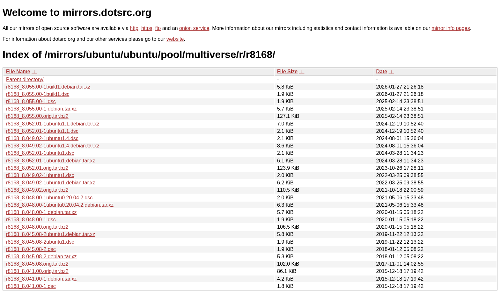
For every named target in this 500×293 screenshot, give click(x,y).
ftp (158, 28)
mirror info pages (451, 28)
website (175, 39)
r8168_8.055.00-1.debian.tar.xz (41, 108)
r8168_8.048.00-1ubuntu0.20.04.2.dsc (49, 197)
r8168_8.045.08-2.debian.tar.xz (41, 256)
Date (381, 71)
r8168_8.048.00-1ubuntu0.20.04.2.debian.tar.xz (60, 205)
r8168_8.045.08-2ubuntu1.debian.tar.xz (50, 234)
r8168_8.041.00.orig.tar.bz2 (37, 271)
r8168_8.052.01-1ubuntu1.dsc (40, 153)
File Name (18, 71)
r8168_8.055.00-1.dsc (31, 101)
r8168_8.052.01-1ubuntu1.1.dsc (42, 131)
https (146, 28)
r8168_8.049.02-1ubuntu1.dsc (40, 175)
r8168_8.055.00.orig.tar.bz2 (37, 116)
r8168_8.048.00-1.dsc (31, 219)
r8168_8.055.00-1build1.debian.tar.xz (48, 86)
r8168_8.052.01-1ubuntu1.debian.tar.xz (50, 160)
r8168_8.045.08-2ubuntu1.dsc (40, 242)
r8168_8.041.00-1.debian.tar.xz (41, 279)
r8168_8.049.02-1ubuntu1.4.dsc (42, 138)
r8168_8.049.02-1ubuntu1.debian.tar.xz (50, 182)
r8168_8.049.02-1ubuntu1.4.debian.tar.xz (52, 145)
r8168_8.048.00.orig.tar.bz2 (37, 227)
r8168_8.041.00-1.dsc (31, 286)
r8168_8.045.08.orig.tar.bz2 (37, 264)
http (134, 28)
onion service (194, 28)
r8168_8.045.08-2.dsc (31, 249)
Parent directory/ (24, 79)
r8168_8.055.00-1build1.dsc (37, 94)
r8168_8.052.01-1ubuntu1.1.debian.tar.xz (52, 123)
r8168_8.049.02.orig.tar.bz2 (37, 190)
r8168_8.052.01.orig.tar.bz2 (37, 168)
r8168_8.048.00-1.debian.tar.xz (41, 212)
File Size (287, 71)
